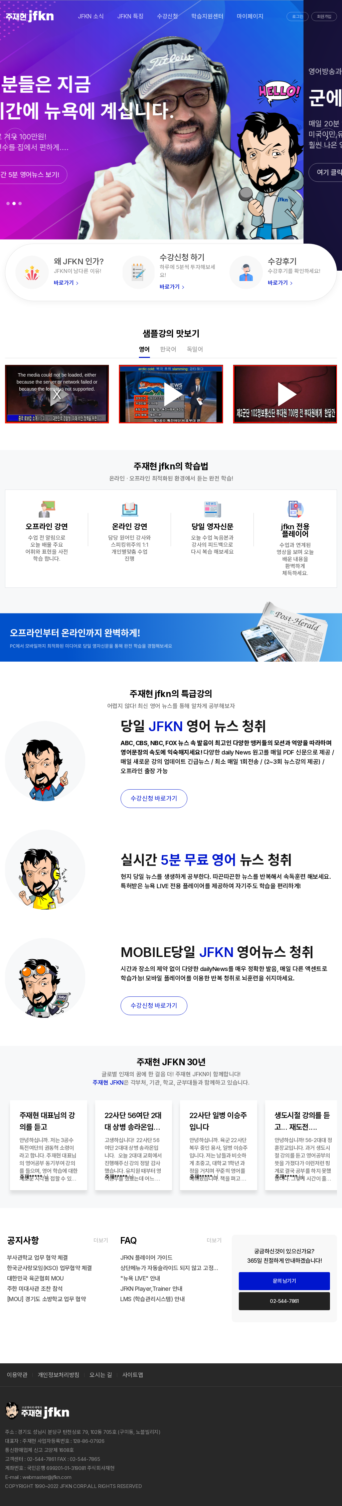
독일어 (195, 349)
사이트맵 (132, 1375)
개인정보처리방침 (58, 1375)
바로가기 (66, 282)
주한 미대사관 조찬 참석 (35, 1288)
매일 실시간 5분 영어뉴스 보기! (55, 175)
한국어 (168, 349)
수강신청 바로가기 (154, 798)
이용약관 (17, 1375)
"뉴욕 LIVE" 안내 (140, 1278)
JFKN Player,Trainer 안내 (151, 1288)
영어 (144, 349)
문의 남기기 (284, 1281)
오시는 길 (101, 1375)
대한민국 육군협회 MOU (35, 1278)
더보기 (101, 1240)
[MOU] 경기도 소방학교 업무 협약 (46, 1299)
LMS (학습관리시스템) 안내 (152, 1299)
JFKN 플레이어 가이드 (146, 1257)
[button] (327, 138)
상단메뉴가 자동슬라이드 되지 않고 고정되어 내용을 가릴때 (170, 1268)
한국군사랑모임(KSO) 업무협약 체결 (49, 1268)
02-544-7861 (284, 1301)
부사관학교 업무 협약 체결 (37, 1257)
